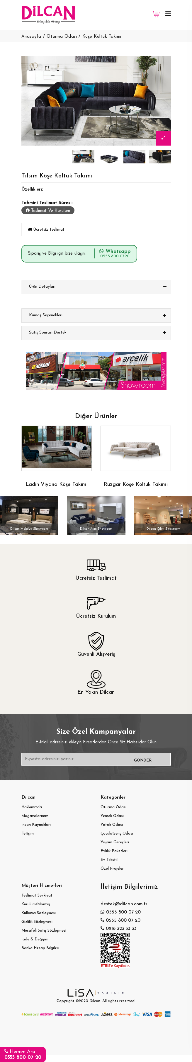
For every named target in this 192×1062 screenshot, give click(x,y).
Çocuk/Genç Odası (117, 833)
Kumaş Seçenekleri (45, 315)
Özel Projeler (112, 869)
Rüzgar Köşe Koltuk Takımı (136, 484)
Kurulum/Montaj (35, 904)
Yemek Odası (112, 816)
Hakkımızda (31, 807)
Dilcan (94, 1001)
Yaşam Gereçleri (115, 842)
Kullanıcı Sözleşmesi (38, 913)
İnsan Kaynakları (36, 825)
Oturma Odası (62, 36)
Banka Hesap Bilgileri (40, 948)
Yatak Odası (112, 825)
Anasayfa (31, 36)
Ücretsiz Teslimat (46, 229)
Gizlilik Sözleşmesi (36, 922)
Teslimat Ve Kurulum (48, 210)
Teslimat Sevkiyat (36, 895)
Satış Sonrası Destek (48, 332)
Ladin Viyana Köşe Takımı (57, 484)
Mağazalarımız (34, 816)
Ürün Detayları (42, 286)
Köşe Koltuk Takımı (101, 36)
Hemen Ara (22, 1054)
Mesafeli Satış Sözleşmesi (43, 931)
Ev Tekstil (109, 860)
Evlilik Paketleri (114, 851)
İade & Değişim (34, 939)
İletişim (27, 833)
